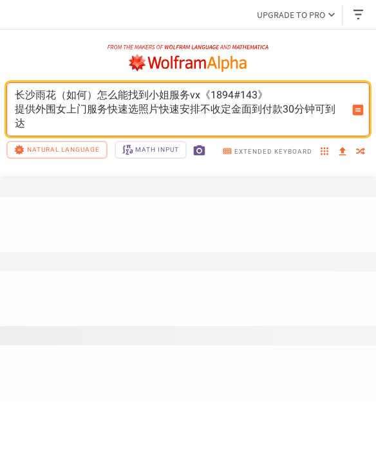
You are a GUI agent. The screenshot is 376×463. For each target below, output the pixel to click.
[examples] (324, 152)
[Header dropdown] (359, 14)
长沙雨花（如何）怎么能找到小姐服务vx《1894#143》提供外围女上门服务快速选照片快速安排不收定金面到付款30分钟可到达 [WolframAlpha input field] (180, 109)
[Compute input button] (358, 110)
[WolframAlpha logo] (188, 63)
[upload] (343, 152)
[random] (361, 152)
